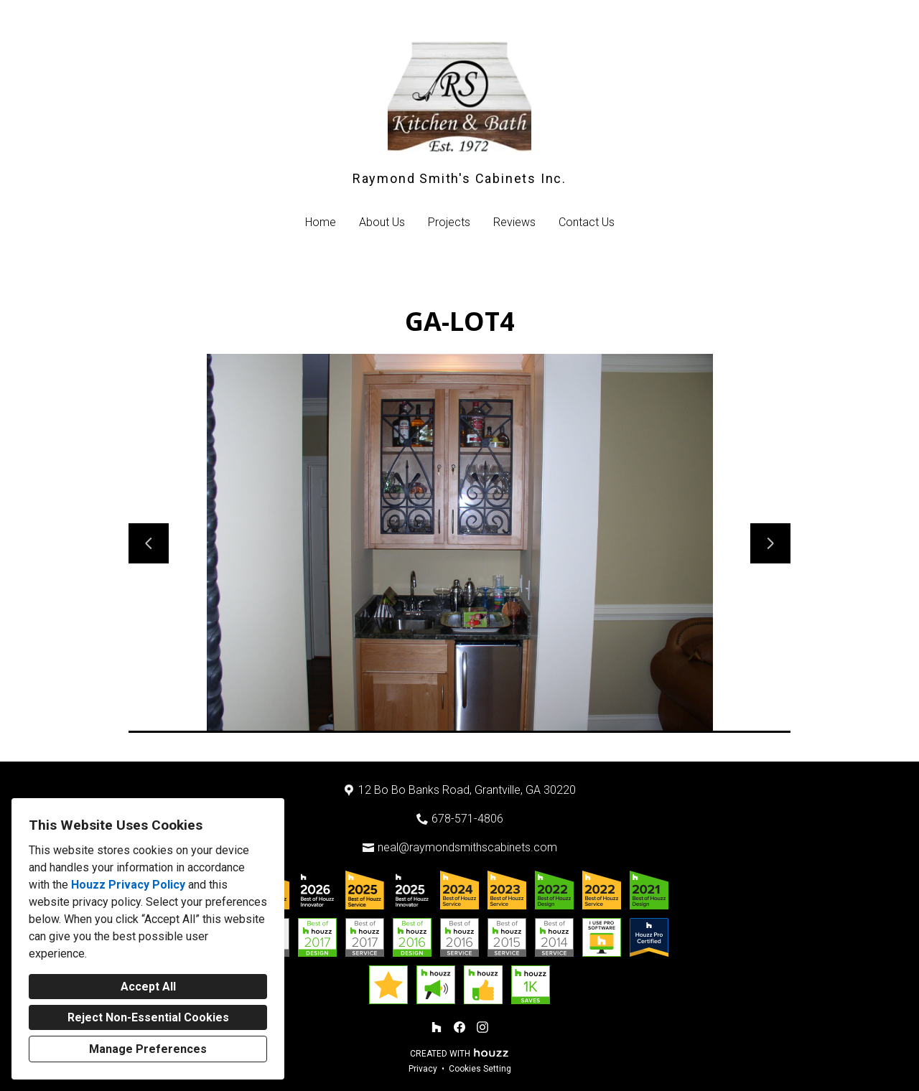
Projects (449, 222)
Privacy (423, 1069)
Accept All (148, 986)
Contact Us (587, 222)
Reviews (514, 222)
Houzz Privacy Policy (128, 884)
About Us (382, 222)
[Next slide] (770, 543)
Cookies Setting (480, 1069)
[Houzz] (436, 1027)
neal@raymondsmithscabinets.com (467, 847)
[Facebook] (459, 1027)
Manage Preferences (148, 1049)
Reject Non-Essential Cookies (148, 1017)
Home (320, 222)
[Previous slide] (149, 543)
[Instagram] (482, 1027)
